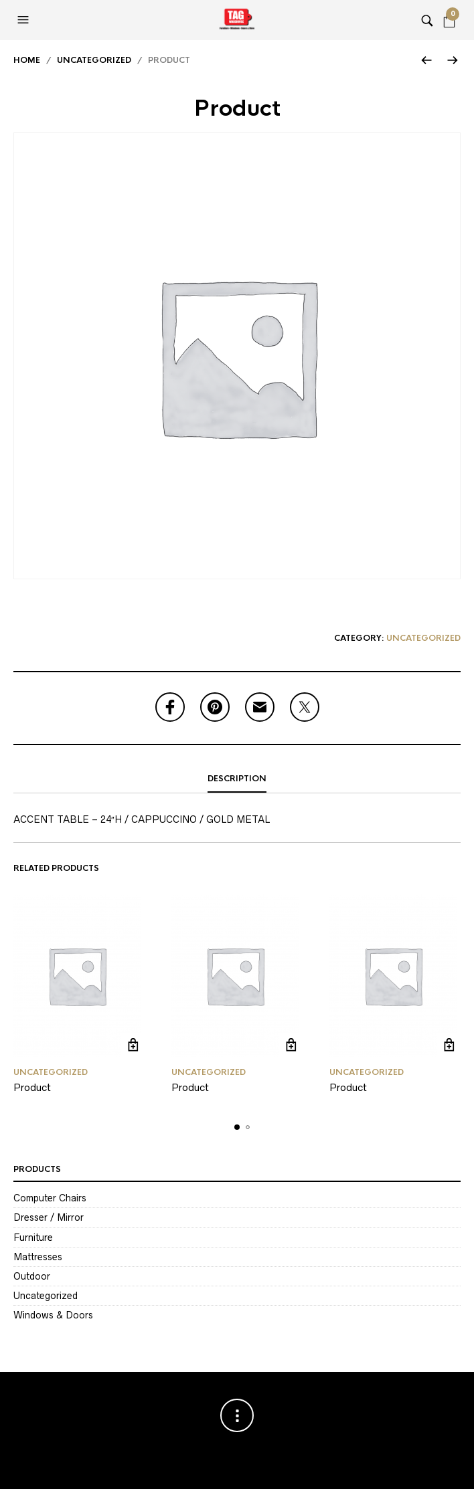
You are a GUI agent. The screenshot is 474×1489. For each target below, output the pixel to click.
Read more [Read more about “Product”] (133, 1045)
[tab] (237, 779)
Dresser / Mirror (48, 1217)
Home (26, 60)
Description (237, 778)
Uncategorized (94, 60)
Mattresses (37, 1257)
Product (32, 1087)
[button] (25, 20)
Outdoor (31, 1276)
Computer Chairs (49, 1198)
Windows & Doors (53, 1315)
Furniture (33, 1237)
